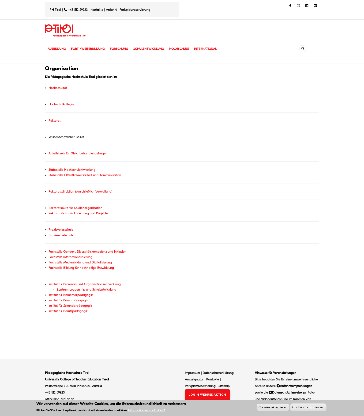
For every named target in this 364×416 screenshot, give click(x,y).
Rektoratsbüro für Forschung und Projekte (78, 213)
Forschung (122, 49)
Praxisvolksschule (61, 230)
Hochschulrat (58, 88)
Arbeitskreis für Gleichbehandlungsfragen (78, 153)
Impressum (192, 373)
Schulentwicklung (154, 49)
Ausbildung (57, 49)
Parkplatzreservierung (135, 10)
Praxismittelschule (61, 235)
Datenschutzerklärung (218, 373)
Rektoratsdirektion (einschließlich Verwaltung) (80, 191)
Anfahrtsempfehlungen (296, 386)
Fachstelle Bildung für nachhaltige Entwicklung (81, 268)
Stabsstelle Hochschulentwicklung (72, 170)
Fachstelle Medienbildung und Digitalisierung (80, 262)
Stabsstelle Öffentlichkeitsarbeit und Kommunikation (85, 175)
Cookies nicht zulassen (308, 408)
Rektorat (54, 121)
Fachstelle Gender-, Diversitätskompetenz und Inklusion (88, 252)
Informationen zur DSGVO (146, 411)
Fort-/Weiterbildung (90, 49)
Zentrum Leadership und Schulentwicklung (86, 290)
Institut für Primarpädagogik (68, 300)
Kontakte (96, 10)
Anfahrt (112, 10)
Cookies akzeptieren (273, 408)
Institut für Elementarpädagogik (71, 295)
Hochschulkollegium (62, 104)
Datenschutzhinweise (287, 392)
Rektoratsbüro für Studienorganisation (75, 208)
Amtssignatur (194, 379)
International (213, 49)
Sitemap (224, 386)
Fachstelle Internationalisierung (70, 257)
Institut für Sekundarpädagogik (70, 306)
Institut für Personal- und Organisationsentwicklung (85, 284)
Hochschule (185, 49)
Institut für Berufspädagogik (68, 311)
